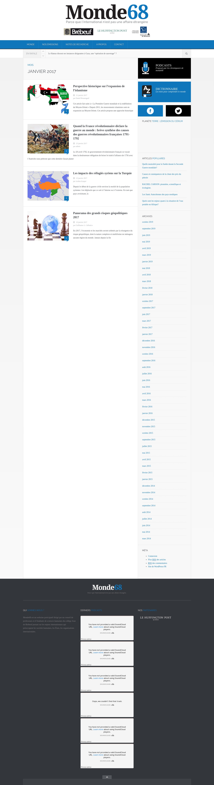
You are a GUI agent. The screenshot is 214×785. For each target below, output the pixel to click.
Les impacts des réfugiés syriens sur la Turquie (102, 173)
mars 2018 (146, 281)
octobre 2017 (147, 301)
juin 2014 (146, 525)
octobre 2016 (147, 354)
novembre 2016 (148, 347)
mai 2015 (146, 453)
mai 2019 (146, 242)
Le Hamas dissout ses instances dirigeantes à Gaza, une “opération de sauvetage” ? (82, 53)
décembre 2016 (148, 341)
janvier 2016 (147, 413)
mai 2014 (146, 532)
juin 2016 (146, 380)
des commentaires (157, 563)
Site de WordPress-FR (157, 566)
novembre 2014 (148, 492)
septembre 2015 (148, 440)
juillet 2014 (147, 519)
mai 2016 (146, 387)
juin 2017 (146, 314)
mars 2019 (146, 255)
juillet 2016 (147, 374)
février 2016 (147, 407)
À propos (101, 44)
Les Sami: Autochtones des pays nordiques (160, 194)
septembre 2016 (148, 360)
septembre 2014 (148, 505)
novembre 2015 (148, 426)
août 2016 (146, 367)
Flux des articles (157, 560)
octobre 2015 (147, 433)
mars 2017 (146, 321)
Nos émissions (50, 44)
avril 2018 (146, 275)
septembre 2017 (148, 308)
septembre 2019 (148, 229)
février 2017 (147, 327)
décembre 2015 (148, 420)
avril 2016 (146, 393)
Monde (31, 44)
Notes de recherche (77, 44)
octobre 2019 (147, 222)
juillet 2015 (147, 446)
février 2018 (147, 288)
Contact (119, 44)
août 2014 (146, 512)
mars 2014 (146, 538)
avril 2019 (146, 248)
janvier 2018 (147, 294)
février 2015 (147, 473)
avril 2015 (146, 459)
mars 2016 (146, 400)
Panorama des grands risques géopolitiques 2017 (100, 215)
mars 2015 (146, 466)
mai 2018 (146, 268)
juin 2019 (146, 235)
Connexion (152, 556)
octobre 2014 (147, 499)
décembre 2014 (148, 486)
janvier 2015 (147, 479)
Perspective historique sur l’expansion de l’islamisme (99, 88)
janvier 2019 (147, 261)
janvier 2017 (147, 334)
